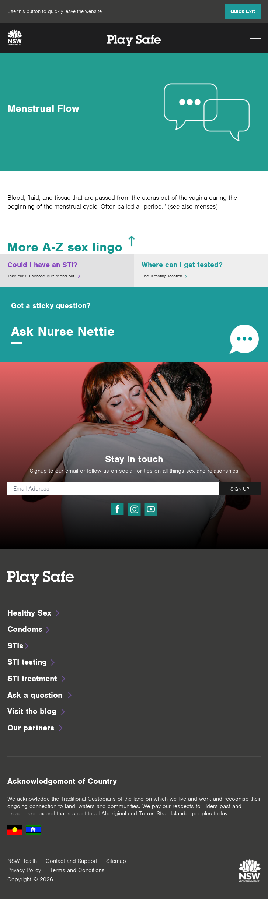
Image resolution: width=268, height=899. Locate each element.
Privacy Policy (24, 870)
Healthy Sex (29, 613)
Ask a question (34, 695)
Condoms (24, 629)
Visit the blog (31, 711)
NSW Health (22, 861)
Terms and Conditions (77, 870)
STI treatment (32, 678)
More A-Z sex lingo (64, 247)
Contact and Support (71, 861)
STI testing (27, 662)
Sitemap (116, 861)
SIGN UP (239, 489)
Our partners (30, 728)
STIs (15, 646)
